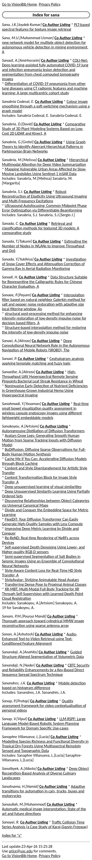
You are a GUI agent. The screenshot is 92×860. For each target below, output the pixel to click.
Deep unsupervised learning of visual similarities (43, 486)
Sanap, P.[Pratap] (15, 701)
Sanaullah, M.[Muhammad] (24, 804)
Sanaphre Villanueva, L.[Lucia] (26, 736)
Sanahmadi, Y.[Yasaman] (21, 403)
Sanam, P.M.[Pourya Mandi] (24, 616)
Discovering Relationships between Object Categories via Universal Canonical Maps (45, 503)
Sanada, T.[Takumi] (17, 241)
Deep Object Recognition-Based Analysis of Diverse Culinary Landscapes (45, 773)
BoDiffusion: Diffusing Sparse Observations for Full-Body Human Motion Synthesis (44, 451)
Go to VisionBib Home (19, 4)
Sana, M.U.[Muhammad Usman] (27, 38)
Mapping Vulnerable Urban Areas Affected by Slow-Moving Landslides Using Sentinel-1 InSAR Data (44, 171)
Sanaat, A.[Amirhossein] (21, 60)
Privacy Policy (49, 4)
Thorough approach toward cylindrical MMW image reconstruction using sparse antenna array (43, 623)
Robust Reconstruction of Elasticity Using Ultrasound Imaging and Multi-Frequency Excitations (44, 196)
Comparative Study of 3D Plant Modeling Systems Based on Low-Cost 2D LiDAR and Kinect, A (43, 129)
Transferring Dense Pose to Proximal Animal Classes (45, 584)
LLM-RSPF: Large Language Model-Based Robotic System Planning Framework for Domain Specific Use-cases (44, 723)
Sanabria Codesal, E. (18, 101)
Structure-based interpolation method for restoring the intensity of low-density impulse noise (44, 329)
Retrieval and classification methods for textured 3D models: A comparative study (40, 228)
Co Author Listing (56, 24)
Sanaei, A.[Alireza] (16, 340)
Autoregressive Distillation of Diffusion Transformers (43, 431)
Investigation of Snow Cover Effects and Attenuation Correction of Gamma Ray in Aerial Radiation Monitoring (44, 264)
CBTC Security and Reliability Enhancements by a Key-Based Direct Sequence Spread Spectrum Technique (46, 670)
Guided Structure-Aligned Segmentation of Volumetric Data (43, 654)
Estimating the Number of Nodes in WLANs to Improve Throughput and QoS (44, 246)
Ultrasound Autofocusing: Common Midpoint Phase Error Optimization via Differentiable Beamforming (44, 208)
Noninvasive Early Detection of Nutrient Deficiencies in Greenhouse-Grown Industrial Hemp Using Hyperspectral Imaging (45, 390)
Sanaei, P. (9, 358)
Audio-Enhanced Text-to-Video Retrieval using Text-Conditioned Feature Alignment (39, 639)
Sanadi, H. (10, 277)
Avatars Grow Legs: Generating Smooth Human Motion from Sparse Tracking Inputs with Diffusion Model (42, 440)
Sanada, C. (10, 223)
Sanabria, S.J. (12, 191)
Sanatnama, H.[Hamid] (20, 786)
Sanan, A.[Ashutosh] (18, 634)
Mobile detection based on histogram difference (44, 685)
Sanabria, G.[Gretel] (18, 142)
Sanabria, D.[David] (17, 124)
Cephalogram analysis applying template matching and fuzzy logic (43, 361)
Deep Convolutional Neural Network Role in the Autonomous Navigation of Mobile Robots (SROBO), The (46, 345)
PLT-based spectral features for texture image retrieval (46, 27)
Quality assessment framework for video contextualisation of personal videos (44, 706)
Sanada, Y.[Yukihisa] (18, 259)
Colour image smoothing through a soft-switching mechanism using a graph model (46, 106)
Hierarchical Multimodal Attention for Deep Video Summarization (45, 162)
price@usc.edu (21, 851)
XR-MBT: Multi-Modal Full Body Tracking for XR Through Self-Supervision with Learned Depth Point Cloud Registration (42, 594)
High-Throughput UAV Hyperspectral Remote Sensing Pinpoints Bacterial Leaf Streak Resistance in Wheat (42, 376)
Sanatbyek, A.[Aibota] (19, 768)
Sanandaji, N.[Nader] (18, 665)
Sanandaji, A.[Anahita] (20, 652)
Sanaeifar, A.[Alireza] (18, 372)
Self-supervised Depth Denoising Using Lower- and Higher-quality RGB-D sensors (43, 549)
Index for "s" (12, 835)
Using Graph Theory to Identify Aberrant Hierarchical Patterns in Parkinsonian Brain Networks (44, 147)
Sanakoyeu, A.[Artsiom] (20, 426)
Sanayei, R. (10, 822)
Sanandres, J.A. (14, 683)
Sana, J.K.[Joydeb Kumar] (22, 24)
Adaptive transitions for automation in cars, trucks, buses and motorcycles (43, 791)
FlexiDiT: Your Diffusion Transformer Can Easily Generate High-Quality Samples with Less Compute (42, 521)
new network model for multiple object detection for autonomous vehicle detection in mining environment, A (45, 47)
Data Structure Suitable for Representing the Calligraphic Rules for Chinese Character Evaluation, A (44, 282)
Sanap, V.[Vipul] (14, 719)
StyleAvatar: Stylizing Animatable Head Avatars (42, 579)
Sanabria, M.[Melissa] (19, 159)
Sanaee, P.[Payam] (16, 295)
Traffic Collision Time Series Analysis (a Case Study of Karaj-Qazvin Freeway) (45, 824)
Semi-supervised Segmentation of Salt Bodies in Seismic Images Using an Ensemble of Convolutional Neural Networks (43, 561)
